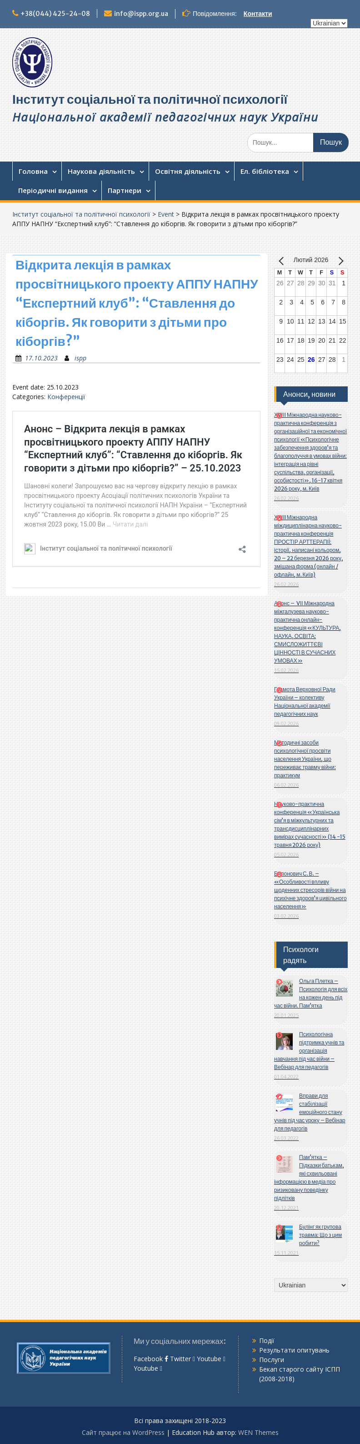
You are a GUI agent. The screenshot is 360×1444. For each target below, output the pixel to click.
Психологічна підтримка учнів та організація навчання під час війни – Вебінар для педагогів (309, 1050)
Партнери (124, 190)
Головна (33, 171)
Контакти (258, 14)
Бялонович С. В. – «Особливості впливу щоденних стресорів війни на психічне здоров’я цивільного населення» (310, 890)
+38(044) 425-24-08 (55, 14)
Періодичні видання (53, 190)
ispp (80, 358)
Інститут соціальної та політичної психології (149, 99)
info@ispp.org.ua (141, 14)
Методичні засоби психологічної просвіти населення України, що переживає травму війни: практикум (305, 759)
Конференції (66, 396)
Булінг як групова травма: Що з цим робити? (320, 1234)
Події (267, 1340)
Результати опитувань (294, 1350)
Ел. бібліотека (264, 171)
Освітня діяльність (187, 171)
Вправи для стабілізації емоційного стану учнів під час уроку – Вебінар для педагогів (309, 1112)
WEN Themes (258, 1432)
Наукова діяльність (101, 171)
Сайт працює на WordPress (123, 1432)
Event (166, 214)
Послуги (271, 1359)
